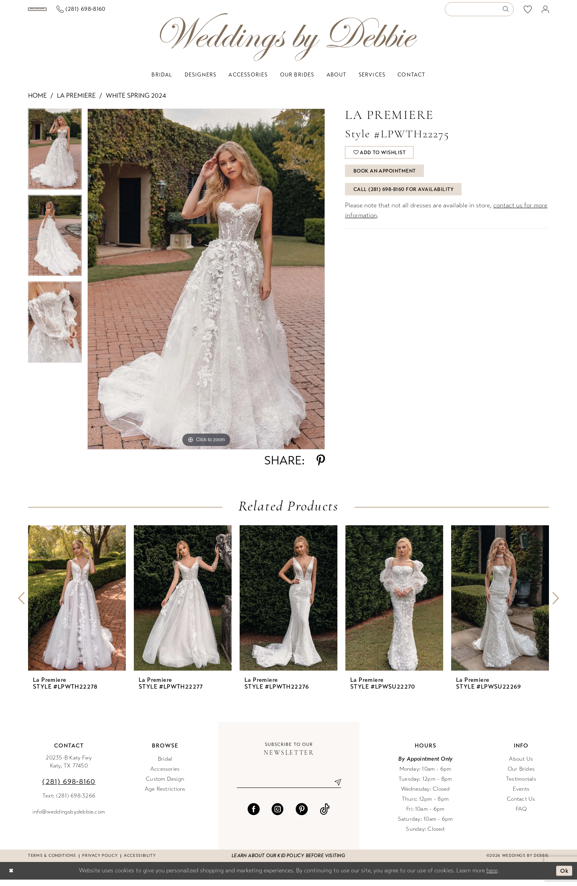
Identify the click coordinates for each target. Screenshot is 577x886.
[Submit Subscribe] (334, 789)
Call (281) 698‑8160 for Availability (405, 200)
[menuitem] (67, 12)
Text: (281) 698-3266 (69, 802)
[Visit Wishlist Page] (528, 12)
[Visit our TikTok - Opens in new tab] (325, 816)
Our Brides (521, 775)
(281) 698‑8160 (68, 788)
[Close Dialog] (11, 877)
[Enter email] (289, 789)
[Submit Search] (508, 13)
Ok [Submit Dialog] (564, 877)
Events (521, 795)
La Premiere (76, 102)
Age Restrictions (165, 795)
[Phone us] (141, 12)
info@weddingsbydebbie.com (68, 818)
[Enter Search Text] (479, 13)
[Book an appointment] (67, 12)
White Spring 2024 (136, 102)
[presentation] (77, 604)
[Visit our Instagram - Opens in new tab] (278, 816)
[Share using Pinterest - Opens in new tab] (321, 467)
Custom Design (165, 785)
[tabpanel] (55, 158)
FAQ (521, 815)
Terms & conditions (52, 862)
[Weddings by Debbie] (288, 43)
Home (37, 102)
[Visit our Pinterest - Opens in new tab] (302, 816)
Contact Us (521, 805)
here (491, 876)
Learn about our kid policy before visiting (288, 862)
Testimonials (521, 785)
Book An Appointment (387, 180)
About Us (521, 765)
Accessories (165, 775)
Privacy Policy (99, 862)
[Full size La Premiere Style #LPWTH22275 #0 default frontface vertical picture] (206, 285)
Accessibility (139, 862)
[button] (545, 12)
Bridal (165, 765)
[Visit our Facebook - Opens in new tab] (254, 816)
